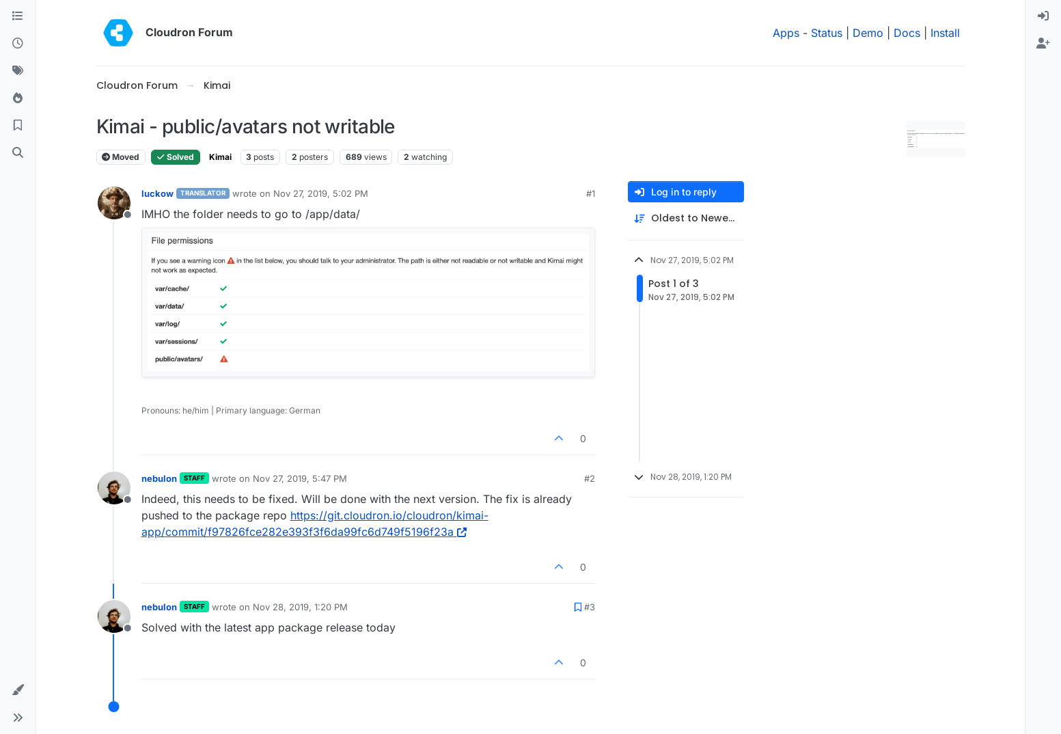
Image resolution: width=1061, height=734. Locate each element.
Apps (786, 33)
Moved (120, 157)
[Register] (1043, 44)
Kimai (220, 157)
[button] (17, 690)
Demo (868, 33)
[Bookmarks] (17, 126)
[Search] (17, 153)
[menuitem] (1043, 16)
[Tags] (17, 71)
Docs (907, 33)
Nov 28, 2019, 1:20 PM (300, 606)
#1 (590, 193)
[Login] (1043, 16)
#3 (589, 606)
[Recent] (17, 44)
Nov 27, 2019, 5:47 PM (300, 478)
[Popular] (17, 98)
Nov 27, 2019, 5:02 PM (320, 193)
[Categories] (17, 16)
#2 (589, 478)
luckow (157, 193)
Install (945, 33)
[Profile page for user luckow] (114, 203)
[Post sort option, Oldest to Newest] (686, 218)
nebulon (159, 478)
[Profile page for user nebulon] (114, 488)
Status (826, 33)
